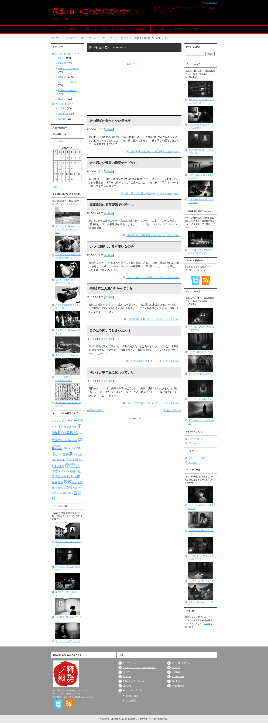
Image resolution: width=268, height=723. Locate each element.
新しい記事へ (96, 410)
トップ (58, 29)
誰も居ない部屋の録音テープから (113, 163)
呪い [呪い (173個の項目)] (55, 454)
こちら (207, 623)
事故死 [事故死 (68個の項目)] (74, 441)
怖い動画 (62, 119)
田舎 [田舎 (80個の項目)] (74, 482)
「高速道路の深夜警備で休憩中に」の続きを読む (153, 235)
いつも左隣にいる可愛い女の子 (112, 246)
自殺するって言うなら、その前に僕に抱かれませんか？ (68, 229)
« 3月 (54, 187)
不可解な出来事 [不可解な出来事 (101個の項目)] (67, 426)
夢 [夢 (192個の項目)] (71, 454)
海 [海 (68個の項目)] (62, 483)
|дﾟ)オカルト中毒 (196, 458)
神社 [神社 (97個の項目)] (54, 487)
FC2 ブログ (193, 443)
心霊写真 (62, 108)
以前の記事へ (171, 410)
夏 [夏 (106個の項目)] (64, 454)
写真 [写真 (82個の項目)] (65, 448)
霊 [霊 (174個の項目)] (75, 493)
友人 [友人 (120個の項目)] (71, 448)
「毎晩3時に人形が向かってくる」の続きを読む (153, 319)
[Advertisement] (134, 89)
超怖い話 (104, 29)
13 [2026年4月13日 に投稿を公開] (59, 168)
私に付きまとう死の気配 (200, 399)
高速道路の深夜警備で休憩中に (112, 204)
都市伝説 (62, 99)
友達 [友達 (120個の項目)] (77, 448)
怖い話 (61, 58)
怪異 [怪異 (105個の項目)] (54, 482)
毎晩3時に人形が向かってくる (111, 288)
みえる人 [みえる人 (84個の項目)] (56, 421)
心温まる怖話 (140, 29)
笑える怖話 (160, 29)
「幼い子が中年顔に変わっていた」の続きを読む (153, 403)
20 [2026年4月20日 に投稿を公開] (59, 174)
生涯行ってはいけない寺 (66, 355)
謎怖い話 (121, 29)
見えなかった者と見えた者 (201, 581)
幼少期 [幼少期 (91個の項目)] (60, 466)
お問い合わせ (199, 29)
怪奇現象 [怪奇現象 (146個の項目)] (73, 476)
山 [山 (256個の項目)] (54, 465)
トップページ (129, 663)
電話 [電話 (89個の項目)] (70, 493)
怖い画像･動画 (62, 104)
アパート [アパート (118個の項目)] (67, 420)
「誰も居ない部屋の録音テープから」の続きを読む (151, 193)
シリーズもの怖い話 (67, 90)
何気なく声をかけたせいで (201, 602)
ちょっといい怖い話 (67, 82)
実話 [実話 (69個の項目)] (81, 460)
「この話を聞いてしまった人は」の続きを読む (154, 361)
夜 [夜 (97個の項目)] (67, 454)
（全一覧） (179, 29)
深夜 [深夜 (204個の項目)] (68, 482)
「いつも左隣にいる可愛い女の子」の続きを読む (153, 277)
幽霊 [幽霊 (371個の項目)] (70, 465)
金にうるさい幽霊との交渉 (68, 641)
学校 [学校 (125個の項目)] (75, 459)
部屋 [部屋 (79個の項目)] (56, 493)
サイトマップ (211, 2)
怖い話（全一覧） (63, 54)
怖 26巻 (109, 129)
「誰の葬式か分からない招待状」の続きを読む (154, 151)
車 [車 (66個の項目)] (53, 493)
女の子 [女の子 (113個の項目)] (61, 459)
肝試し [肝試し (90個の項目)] (61, 487)
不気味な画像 (64, 113)
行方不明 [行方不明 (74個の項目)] (77, 488)
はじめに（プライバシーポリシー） (139, 667)
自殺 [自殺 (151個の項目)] (69, 487)
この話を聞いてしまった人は (110, 330)
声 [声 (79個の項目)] (61, 455)
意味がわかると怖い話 (68, 68)
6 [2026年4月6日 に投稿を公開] (59, 163)
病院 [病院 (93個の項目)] (80, 482)
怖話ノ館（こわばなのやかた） (96, 11)
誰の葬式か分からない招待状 (110, 121)
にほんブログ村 (195, 439)
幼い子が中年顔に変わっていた (112, 372)
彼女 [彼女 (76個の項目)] (77, 466)
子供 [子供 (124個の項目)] (69, 459)
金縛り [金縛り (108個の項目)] (63, 493)
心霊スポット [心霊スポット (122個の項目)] (61, 471)
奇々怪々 (192, 462)
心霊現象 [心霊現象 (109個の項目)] (60, 476)
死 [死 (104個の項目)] (59, 482)
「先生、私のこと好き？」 (201, 352)
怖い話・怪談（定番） (80, 29)
